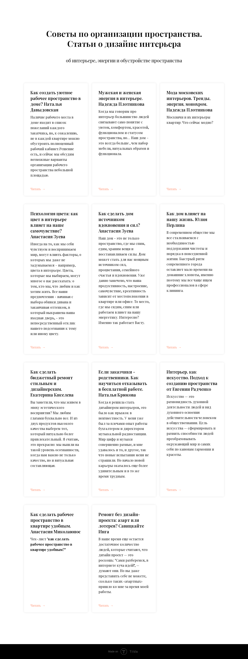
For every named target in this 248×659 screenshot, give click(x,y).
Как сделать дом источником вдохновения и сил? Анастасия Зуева (119, 222)
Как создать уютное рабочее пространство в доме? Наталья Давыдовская (55, 101)
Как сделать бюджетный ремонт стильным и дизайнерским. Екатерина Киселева (52, 383)
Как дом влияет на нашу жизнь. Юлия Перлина (187, 219)
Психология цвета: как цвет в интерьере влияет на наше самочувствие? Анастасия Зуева (54, 225)
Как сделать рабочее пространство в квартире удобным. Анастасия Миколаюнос (55, 522)
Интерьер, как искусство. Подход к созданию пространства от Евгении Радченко (192, 380)
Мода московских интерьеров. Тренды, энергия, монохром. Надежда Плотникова (189, 101)
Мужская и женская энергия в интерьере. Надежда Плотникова (121, 98)
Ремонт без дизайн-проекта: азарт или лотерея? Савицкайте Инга (121, 522)
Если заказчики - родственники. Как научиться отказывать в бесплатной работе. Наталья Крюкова (122, 383)
